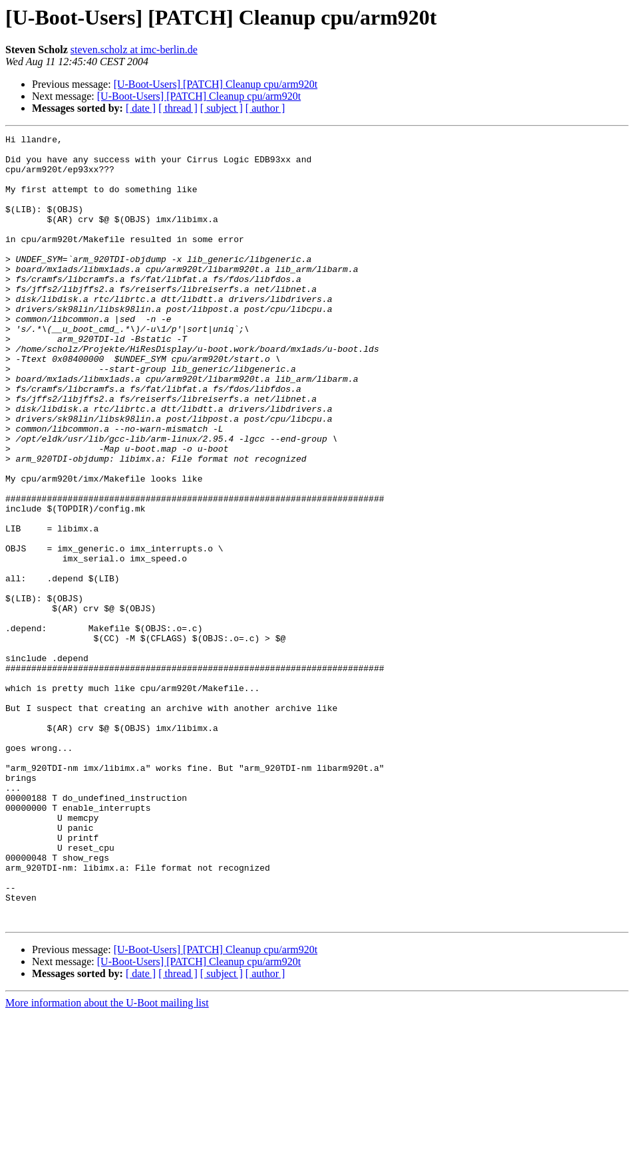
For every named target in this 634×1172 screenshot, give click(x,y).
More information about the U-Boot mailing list (107, 1160)
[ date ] (141, 108)
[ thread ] (178, 108)
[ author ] (265, 108)
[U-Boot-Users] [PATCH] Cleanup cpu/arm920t (215, 84)
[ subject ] (221, 108)
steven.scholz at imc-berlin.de (134, 49)
